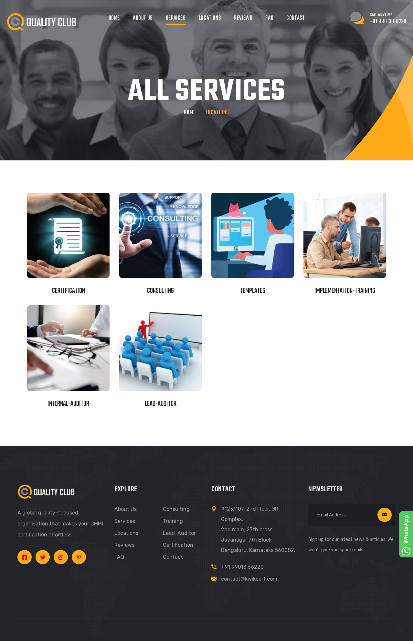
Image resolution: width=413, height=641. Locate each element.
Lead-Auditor (179, 533)
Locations (210, 18)
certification (68, 290)
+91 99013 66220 (242, 567)
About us (125, 509)
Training (173, 521)
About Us (143, 18)
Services (176, 18)
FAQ (269, 18)
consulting (160, 290)
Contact (295, 18)
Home (114, 18)
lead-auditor (160, 403)
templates (252, 290)
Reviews (243, 18)
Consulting (176, 509)
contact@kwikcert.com (249, 579)
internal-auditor (68, 403)
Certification (178, 545)
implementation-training (344, 290)
